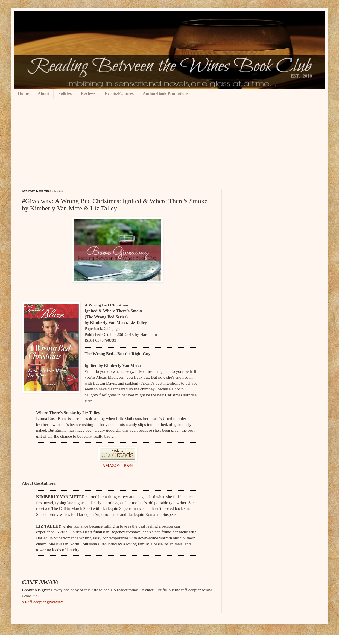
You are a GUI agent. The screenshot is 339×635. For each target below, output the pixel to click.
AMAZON (112, 465)
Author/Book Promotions (165, 93)
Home (23, 93)
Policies (65, 93)
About (43, 93)
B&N (128, 465)
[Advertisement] (169, 140)
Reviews (88, 93)
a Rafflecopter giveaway (42, 601)
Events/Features (119, 93)
